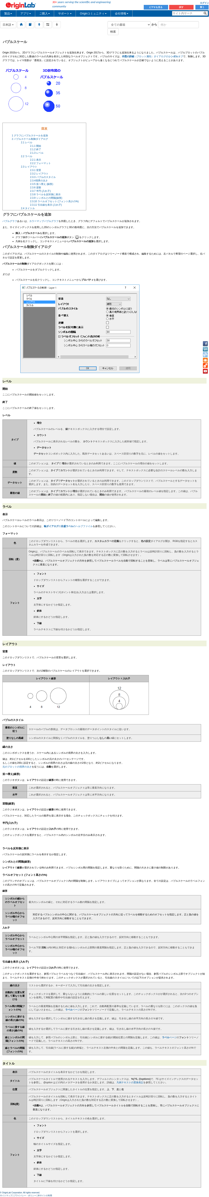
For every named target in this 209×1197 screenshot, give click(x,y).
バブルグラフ (9, 221)
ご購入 (44, 13)
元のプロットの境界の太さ (17, 766)
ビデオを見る (156, 7)
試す (181, 7)
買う (202, 7)
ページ (72, 1009)
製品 (8, 13)
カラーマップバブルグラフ (44, 221)
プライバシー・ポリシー (25, 1195)
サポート (65, 13)
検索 (113, 31)
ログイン (204, 3)
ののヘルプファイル (68, 526)
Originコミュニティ (93, 13)
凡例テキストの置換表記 (129, 1082)
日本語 (8, 24)
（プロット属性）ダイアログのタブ (152, 56)
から (154, 24)
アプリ (25, 13)
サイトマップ (6, 1195)
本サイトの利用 (45, 1195)
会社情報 (121, 13)
